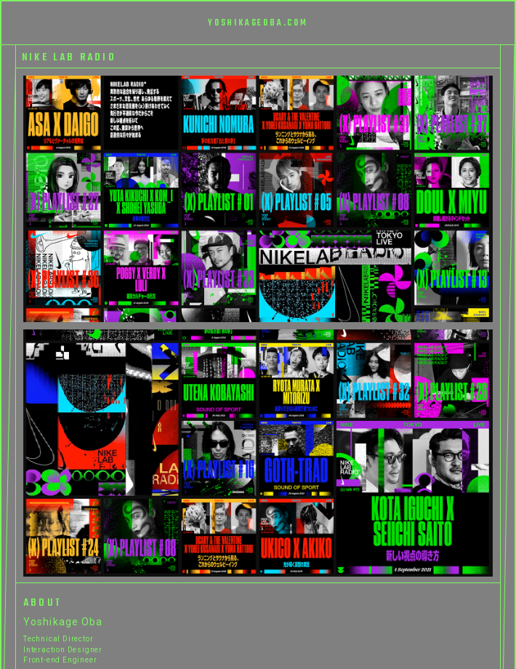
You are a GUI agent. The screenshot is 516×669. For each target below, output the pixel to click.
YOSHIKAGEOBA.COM (258, 23)
